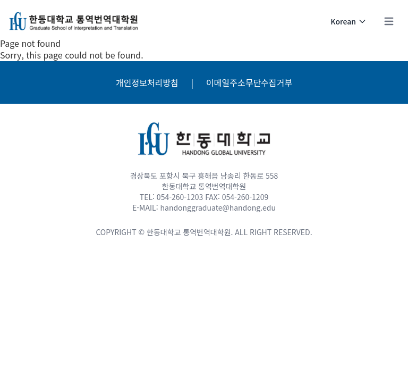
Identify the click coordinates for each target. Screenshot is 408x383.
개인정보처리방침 (147, 82)
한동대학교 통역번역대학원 (189, 232)
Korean (348, 21)
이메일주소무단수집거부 (249, 82)
